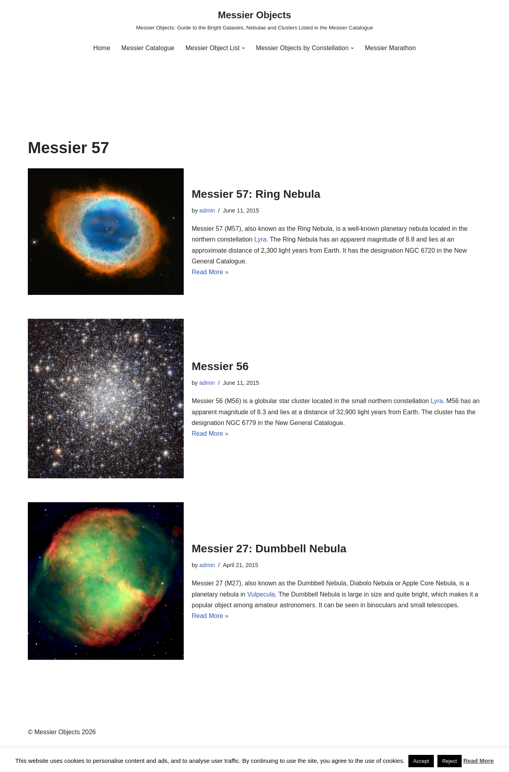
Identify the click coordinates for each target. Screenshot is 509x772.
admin (207, 210)
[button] (243, 48)
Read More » (210, 272)
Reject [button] (449, 761)
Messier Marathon (390, 48)
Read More (478, 760)
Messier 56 (220, 366)
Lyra (260, 239)
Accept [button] (421, 761)
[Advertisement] (254, 79)
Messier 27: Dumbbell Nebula (269, 548)
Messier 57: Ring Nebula (256, 194)
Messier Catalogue (147, 48)
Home (101, 48)
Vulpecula (261, 594)
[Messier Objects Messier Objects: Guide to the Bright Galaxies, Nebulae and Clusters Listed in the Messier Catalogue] (254, 19)
